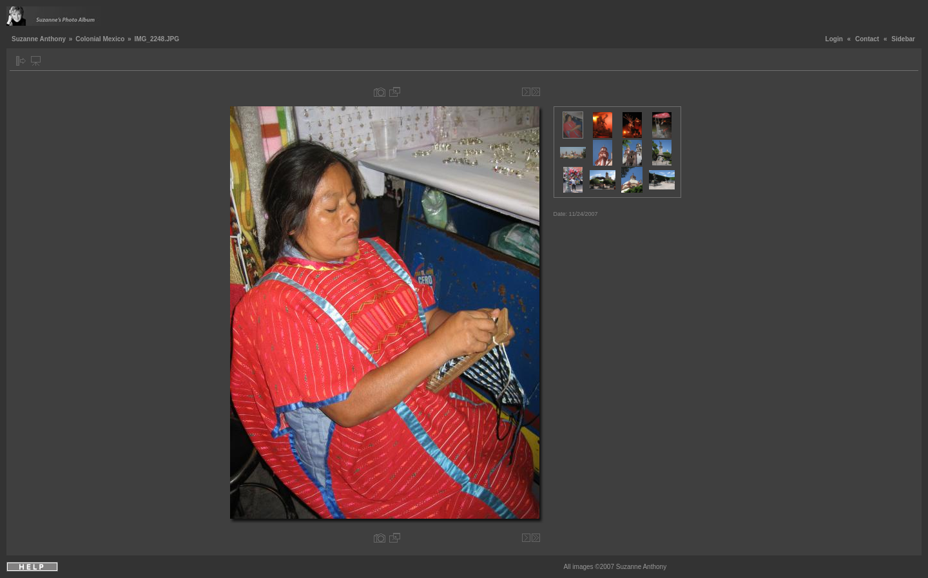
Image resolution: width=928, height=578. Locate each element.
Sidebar (903, 39)
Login (834, 39)
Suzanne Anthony (39, 39)
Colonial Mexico (99, 39)
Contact (867, 39)
